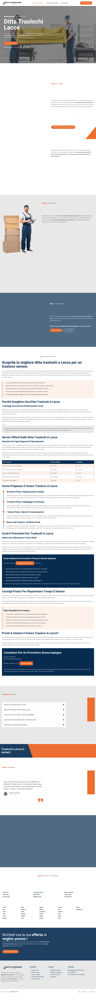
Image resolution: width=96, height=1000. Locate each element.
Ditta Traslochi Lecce (37, 3)
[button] (34, 705)
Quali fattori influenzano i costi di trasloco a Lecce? (17, 711)
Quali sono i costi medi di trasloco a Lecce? (15, 706)
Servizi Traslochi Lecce (52, 3)
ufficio (23, 372)
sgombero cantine (18, 395)
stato (30, 499)
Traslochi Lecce (5, 997)
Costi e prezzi (64, 3)
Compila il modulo (26, 664)
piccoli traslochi (30, 550)
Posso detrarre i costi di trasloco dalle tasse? (15, 726)
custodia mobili (37, 395)
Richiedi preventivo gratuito (25, 564)
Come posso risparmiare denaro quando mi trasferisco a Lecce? (20, 721)
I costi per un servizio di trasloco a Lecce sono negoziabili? (19, 716)
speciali (62, 418)
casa (58, 156)
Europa (57, 106)
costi (74, 100)
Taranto (53, 550)
